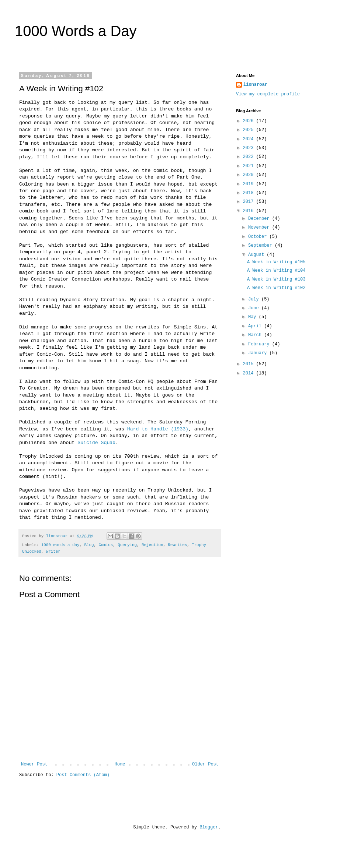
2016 (249, 211)
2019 (249, 184)
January (259, 353)
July (254, 299)
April (256, 326)
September (261, 245)
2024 (249, 139)
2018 (249, 193)
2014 (249, 373)
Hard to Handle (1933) (157, 429)
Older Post (205, 764)
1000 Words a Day (76, 31)
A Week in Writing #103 (276, 279)
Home (120, 764)
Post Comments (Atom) (83, 775)
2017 (249, 201)
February (260, 344)
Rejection (152, 545)
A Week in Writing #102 (276, 288)
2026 (249, 121)
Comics (105, 545)
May (253, 317)
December (260, 218)
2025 (249, 130)
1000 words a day (60, 545)
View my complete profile (268, 94)
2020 (249, 174)
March (256, 335)
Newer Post (34, 764)
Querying (127, 545)
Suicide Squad (96, 443)
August (257, 254)
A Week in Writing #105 (276, 262)
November (260, 227)
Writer (53, 551)
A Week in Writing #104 (276, 270)
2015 (249, 364)
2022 (249, 156)
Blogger (208, 827)
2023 (249, 148)
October (259, 236)
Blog (89, 545)
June (254, 308)
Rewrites (177, 545)
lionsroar (255, 84)
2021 (249, 166)
